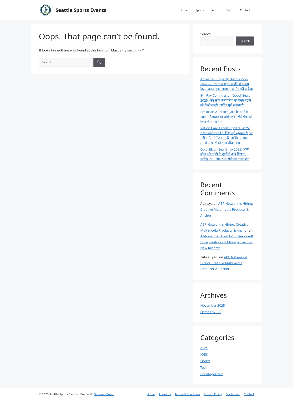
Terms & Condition (187, 394)
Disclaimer (233, 394)
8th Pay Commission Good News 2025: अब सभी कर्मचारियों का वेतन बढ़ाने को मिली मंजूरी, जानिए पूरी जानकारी (225, 100)
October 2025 (210, 312)
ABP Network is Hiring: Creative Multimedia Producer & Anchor (226, 209)
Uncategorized (211, 374)
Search (205, 34)
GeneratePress (104, 394)
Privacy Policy (213, 394)
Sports (200, 10)
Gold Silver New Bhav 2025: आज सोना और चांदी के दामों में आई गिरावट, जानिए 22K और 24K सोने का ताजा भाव (224, 154)
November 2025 (212, 305)
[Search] (99, 62)
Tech (229, 10)
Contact (245, 10)
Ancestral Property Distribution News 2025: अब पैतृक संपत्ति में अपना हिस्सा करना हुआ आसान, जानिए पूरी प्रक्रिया (226, 84)
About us (165, 394)
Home (184, 10)
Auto (215, 10)
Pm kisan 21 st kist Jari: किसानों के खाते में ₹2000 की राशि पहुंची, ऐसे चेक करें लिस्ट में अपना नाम (226, 116)
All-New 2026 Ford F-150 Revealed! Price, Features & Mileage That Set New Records (226, 242)
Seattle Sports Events (81, 10)
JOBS (204, 354)
